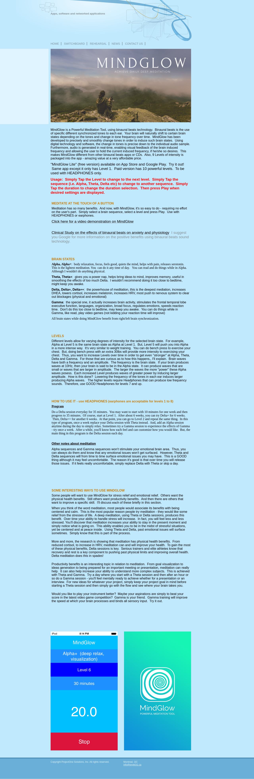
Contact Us (134, 43)
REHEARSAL (98, 43)
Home (55, 43)
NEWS (116, 43)
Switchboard (74, 43)
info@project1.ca (132, 764)
